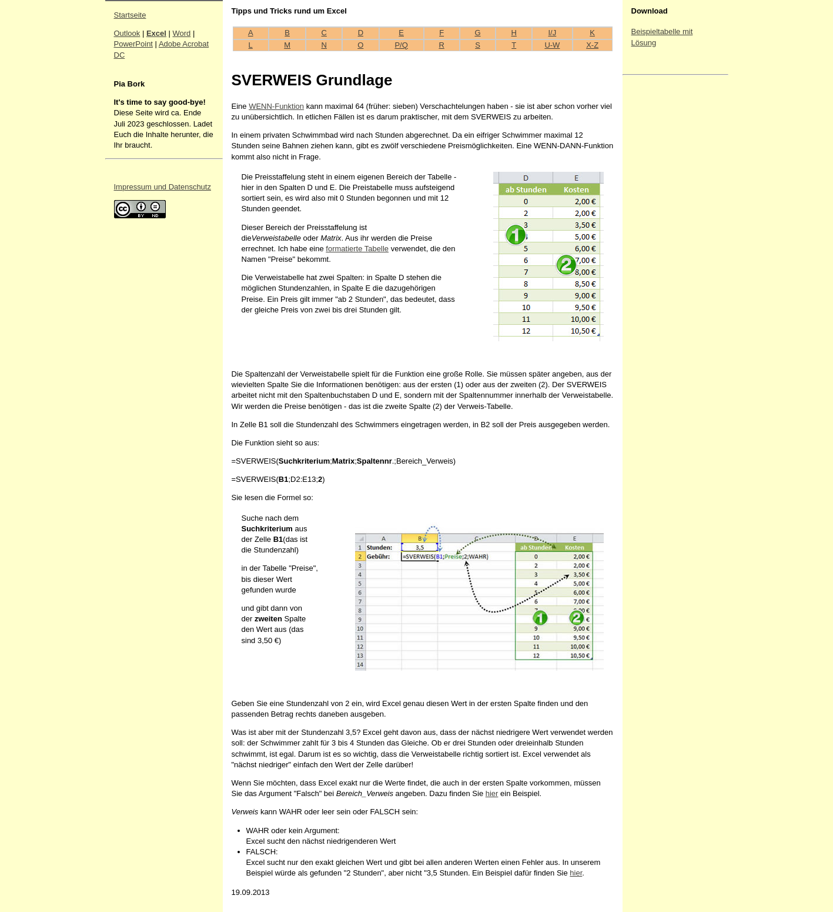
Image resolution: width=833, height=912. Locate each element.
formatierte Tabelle (357, 248)
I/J (552, 32)
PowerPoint (133, 43)
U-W (552, 45)
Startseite (130, 15)
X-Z (592, 45)
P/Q (400, 45)
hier (492, 793)
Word (182, 33)
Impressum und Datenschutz (162, 186)
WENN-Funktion (276, 106)
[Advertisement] (666, 255)
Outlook (127, 33)
